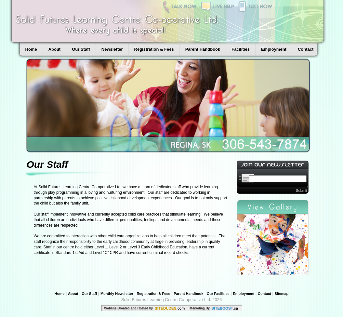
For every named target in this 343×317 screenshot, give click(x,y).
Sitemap (282, 294)
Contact (305, 49)
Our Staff (81, 49)
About (54, 49)
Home (31, 49)
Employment (273, 49)
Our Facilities (218, 294)
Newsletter (112, 49)
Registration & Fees (154, 49)
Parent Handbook (202, 49)
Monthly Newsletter (116, 294)
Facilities (240, 49)
